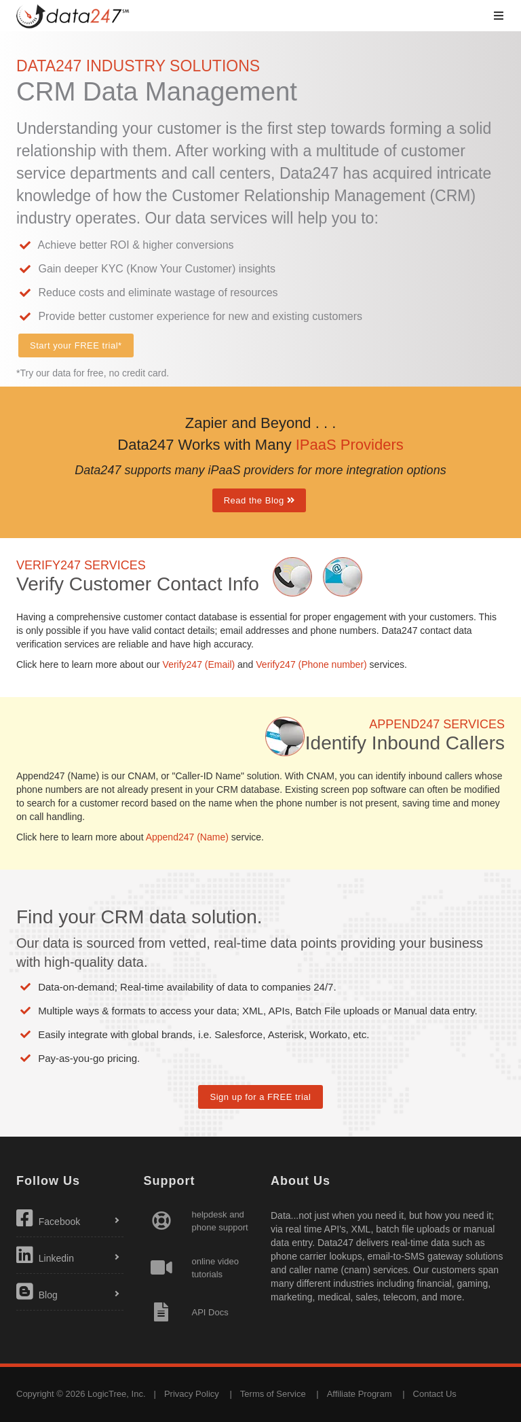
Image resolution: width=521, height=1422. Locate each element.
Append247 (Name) (187, 837)
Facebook (48, 1218)
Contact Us (435, 1394)
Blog (37, 1291)
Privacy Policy (191, 1394)
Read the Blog (259, 500)
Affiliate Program (359, 1394)
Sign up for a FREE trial (260, 1097)
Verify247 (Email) (199, 664)
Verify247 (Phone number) (311, 664)
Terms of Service (273, 1394)
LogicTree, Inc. (117, 1394)
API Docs (210, 1312)
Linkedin (45, 1254)
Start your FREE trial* (76, 345)
